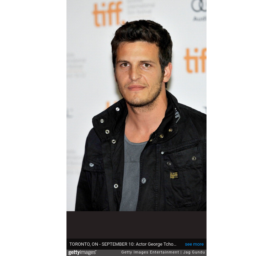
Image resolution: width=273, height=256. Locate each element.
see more (194, 244)
